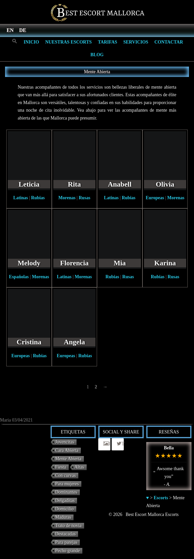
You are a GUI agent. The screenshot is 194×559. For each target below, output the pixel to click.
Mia (120, 263)
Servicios (135, 42)
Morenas (67, 197)
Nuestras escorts (68, 42)
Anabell (119, 184)
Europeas (155, 197)
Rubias (38, 197)
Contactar (168, 42)
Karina (165, 263)
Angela (74, 342)
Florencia (74, 263)
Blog (97, 54)
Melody (29, 263)
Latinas (20, 197)
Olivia (165, 184)
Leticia (29, 184)
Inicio (31, 42)
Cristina (29, 342)
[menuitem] (10, 30)
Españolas (19, 276)
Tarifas (107, 42)
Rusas (84, 197)
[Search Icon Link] (14, 41)
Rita (74, 184)
